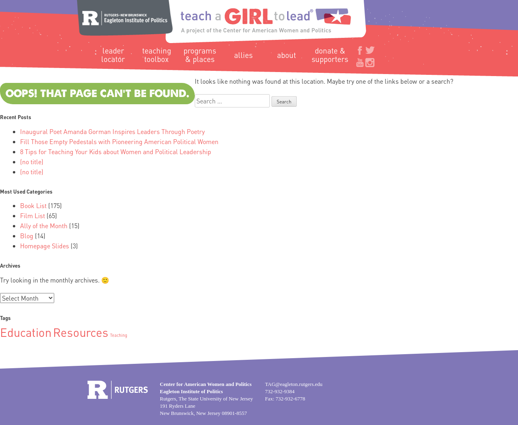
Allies (243, 55)
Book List (33, 205)
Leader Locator (113, 54)
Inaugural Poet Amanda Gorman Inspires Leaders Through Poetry (112, 131)
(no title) (31, 161)
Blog (26, 235)
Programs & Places (200, 54)
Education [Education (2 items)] (25, 332)
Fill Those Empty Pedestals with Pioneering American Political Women (119, 141)
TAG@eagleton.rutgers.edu (293, 384)
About (286, 55)
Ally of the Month (43, 225)
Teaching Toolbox (156, 54)
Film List (32, 215)
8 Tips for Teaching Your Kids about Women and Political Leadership (115, 151)
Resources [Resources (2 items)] (80, 332)
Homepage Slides (44, 245)
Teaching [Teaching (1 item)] (118, 335)
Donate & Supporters (330, 54)
